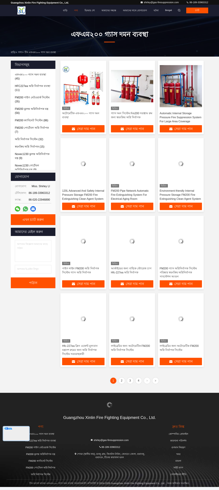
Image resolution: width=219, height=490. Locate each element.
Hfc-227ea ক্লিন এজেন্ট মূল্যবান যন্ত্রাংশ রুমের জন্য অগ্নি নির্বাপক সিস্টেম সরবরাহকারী (80, 352)
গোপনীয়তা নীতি (178, 477)
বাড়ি (59, 10)
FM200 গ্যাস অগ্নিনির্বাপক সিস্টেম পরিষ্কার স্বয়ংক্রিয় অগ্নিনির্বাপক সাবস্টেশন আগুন (178, 273)
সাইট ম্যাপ (178, 470)
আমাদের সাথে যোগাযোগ (129, 10)
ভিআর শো (83, 10)
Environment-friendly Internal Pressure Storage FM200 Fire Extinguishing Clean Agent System (180, 195)
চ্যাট (196, 10)
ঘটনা (149, 10)
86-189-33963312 (197, 2)
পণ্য (69, 10)
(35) (32, 99)
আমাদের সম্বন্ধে (102, 10)
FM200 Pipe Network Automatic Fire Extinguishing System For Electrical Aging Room (130, 195)
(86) (31, 120)
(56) (31, 110)
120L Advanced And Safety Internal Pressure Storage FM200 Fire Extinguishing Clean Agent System (83, 195)
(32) (29, 139)
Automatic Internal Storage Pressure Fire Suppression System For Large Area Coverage (180, 117)
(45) (30, 76)
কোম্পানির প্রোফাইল (178, 437)
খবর (178, 457)
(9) (32, 156)
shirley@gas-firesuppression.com (159, 2)
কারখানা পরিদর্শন (178, 443)
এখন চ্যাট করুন (33, 220)
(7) (32, 129)
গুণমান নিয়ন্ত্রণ (178, 450)
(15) (29, 146)
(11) (32, 88)
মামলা (178, 464)
